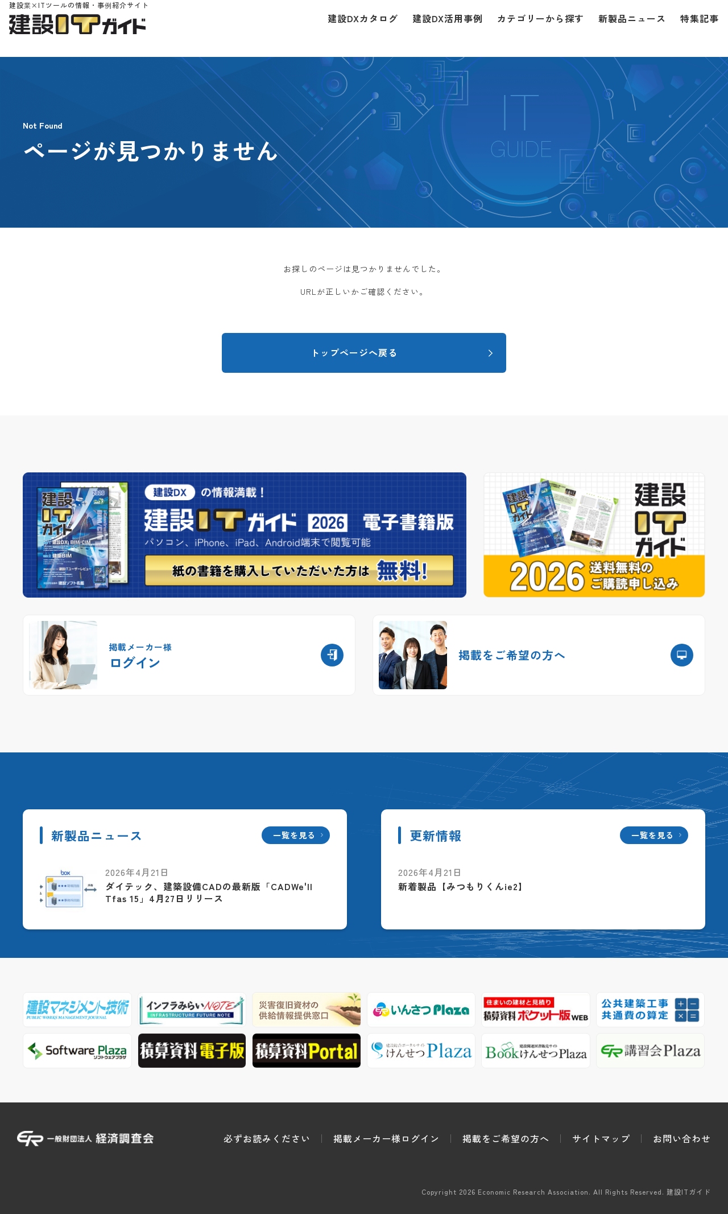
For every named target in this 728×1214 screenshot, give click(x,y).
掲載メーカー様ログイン (386, 1138)
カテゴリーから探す (532, 28)
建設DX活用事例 (439, 28)
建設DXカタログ (355, 28)
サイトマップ (601, 1138)
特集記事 (691, 28)
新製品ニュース (624, 28)
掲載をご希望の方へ (505, 1138)
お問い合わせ (682, 1138)
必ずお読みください (267, 1138)
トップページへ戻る (354, 352)
